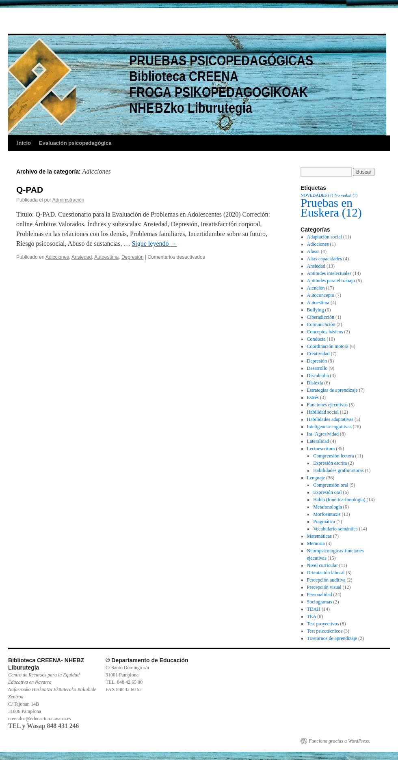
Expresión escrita (330, 463)
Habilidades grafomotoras (338, 470)
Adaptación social (324, 237)
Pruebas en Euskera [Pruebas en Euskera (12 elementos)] (331, 207)
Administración (68, 200)
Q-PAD (29, 189)
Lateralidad (318, 441)
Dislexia (315, 383)
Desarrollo (317, 368)
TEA (311, 616)
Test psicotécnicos (324, 631)
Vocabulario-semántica (335, 529)
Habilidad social (323, 412)
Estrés (313, 397)
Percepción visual (324, 587)
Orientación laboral (326, 572)
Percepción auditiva (326, 580)
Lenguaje (316, 478)
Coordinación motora (327, 346)
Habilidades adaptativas (330, 419)
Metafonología (327, 507)
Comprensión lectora (333, 456)
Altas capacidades (324, 259)
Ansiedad (81, 257)
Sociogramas (319, 602)
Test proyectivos (323, 624)
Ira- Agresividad (323, 434)
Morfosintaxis (326, 514)
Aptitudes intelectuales (329, 273)
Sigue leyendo (154, 243)
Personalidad (319, 594)
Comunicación (321, 324)
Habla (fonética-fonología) (339, 499)
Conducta (316, 339)
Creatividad (318, 353)
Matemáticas (319, 536)
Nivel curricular (322, 565)
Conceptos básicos (325, 332)
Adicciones (57, 257)
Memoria (316, 543)
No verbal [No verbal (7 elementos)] (345, 195)
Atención (316, 288)
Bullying (315, 310)
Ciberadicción (320, 317)
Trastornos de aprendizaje (332, 638)
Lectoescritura (321, 448)
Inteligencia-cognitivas (329, 426)
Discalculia (318, 375)
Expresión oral (327, 492)
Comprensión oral (330, 485)
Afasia (313, 251)
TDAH (313, 609)
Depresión (132, 257)
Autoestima (106, 257)
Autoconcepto (320, 295)
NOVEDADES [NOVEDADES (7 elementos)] (317, 195)
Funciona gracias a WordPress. (339, 741)
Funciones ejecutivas (327, 405)
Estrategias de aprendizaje (332, 390)
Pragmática (324, 521)
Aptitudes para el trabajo (331, 280)
